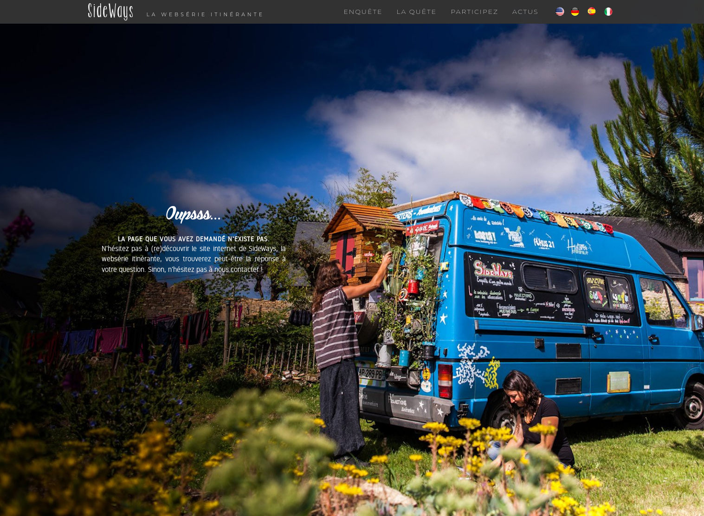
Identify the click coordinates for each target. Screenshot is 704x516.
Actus (525, 21)
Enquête (362, 21)
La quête (416, 21)
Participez (474, 21)
